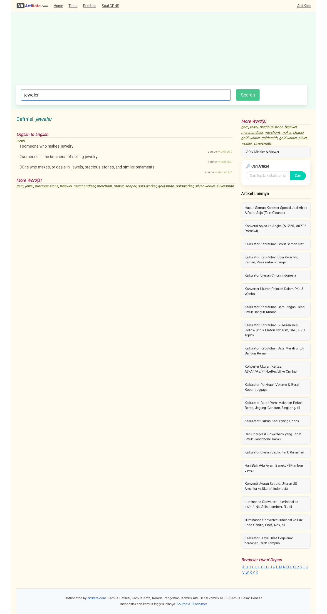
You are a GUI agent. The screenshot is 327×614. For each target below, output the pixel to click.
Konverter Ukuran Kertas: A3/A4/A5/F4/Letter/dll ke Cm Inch (271, 369)
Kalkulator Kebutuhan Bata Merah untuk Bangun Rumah (274, 350)
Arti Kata (304, 6)
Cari (298, 175)
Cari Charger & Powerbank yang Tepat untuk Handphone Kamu (273, 436)
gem (19, 186)
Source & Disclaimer (192, 604)
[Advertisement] (161, 50)
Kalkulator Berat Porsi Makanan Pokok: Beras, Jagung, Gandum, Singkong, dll (274, 405)
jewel (29, 186)
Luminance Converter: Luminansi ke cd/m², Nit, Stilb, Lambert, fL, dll (271, 504)
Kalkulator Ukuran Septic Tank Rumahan (274, 452)
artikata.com (96, 598)
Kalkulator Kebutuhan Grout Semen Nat (274, 244)
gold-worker (147, 186)
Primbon (89, 6)
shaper (130, 186)
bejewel (66, 186)
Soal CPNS (110, 6)
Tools (73, 6)
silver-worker (205, 186)
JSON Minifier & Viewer (262, 152)
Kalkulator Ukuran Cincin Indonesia (270, 275)
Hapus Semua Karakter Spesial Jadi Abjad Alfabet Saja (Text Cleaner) (276, 210)
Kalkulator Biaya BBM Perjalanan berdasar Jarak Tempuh (269, 540)
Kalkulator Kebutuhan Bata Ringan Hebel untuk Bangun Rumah (275, 309)
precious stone (46, 186)
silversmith (225, 186)
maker (119, 186)
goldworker (184, 186)
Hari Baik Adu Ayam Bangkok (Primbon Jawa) (274, 468)
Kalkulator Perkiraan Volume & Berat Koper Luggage (272, 387)
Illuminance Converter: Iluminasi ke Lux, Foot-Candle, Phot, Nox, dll (274, 522)
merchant (104, 186)
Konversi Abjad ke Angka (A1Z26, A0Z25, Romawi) (276, 228)
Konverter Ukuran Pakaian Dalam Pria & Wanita (274, 291)
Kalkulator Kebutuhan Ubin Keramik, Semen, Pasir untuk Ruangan (271, 259)
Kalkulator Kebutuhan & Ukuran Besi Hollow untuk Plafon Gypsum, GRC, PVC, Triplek (275, 330)
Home (58, 6)
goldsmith (166, 186)
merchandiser (84, 186)
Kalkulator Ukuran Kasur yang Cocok (272, 421)
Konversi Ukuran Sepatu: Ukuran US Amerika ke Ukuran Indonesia (271, 486)
